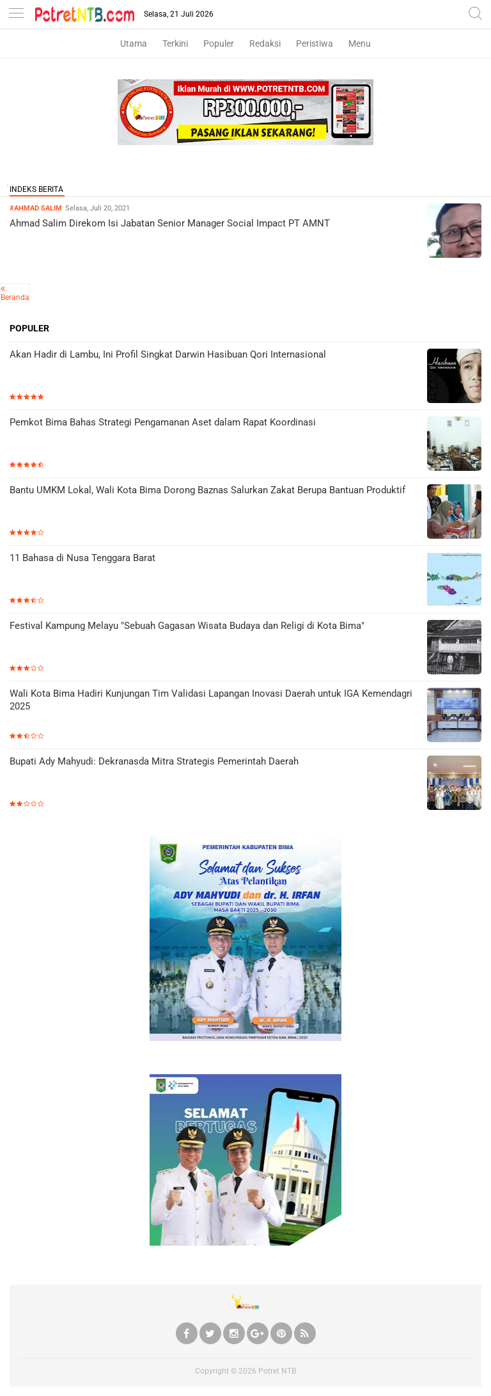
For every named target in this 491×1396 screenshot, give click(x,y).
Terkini (175, 43)
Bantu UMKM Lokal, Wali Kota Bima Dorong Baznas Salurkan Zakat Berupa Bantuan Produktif (207, 490)
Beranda (15, 297)
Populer (218, 43)
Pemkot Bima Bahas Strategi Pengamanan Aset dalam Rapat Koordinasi (163, 422)
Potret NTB (277, 1371)
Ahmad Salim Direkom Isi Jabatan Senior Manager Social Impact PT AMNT (170, 223)
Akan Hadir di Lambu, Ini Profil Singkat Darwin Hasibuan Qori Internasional (168, 354)
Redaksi (265, 43)
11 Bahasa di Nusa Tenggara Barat (82, 558)
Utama (133, 43)
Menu (359, 43)
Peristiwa (314, 43)
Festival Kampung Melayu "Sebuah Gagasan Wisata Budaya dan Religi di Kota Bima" (187, 625)
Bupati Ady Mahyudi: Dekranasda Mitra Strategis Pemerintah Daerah (154, 761)
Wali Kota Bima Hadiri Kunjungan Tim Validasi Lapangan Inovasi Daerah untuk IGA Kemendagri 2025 (211, 700)
